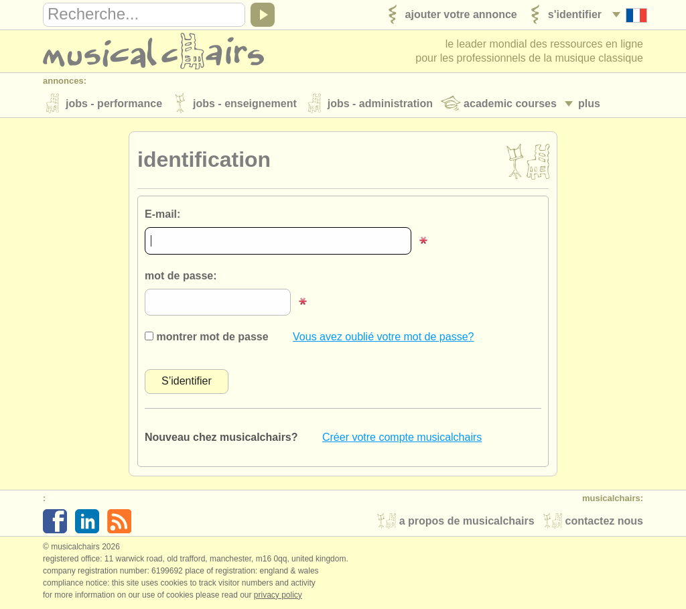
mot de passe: (181, 275)
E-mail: (162, 214)
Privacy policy (278, 595)
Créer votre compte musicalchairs (402, 437)
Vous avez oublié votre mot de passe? (383, 336)
